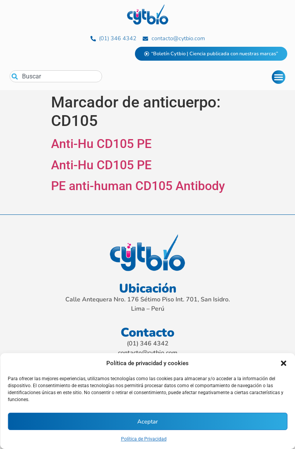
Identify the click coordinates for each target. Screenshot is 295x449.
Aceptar (147, 421)
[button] (283, 363)
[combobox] (56, 76)
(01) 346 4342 (148, 343)
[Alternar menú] (278, 77)
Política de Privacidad (144, 439)
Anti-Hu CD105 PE (101, 143)
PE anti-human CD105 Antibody (138, 186)
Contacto (147, 332)
